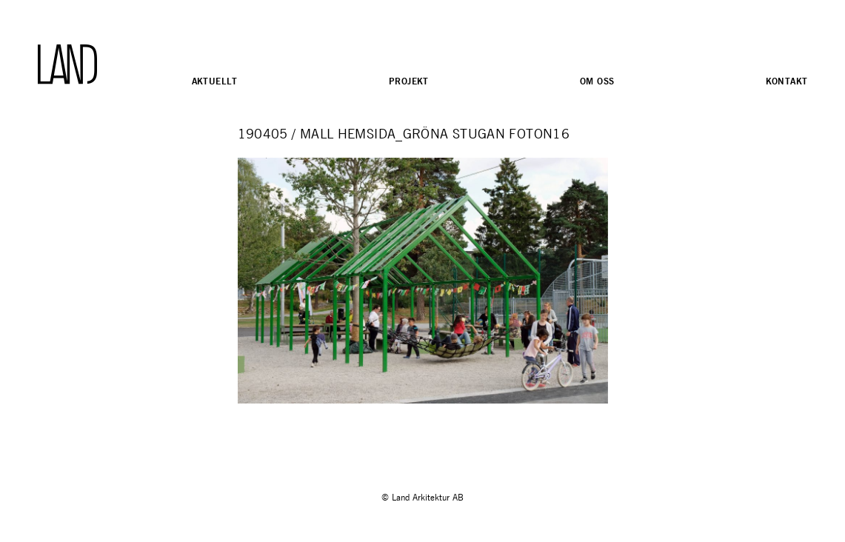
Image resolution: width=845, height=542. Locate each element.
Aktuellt (215, 81)
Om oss (597, 81)
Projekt (409, 81)
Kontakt (787, 81)
